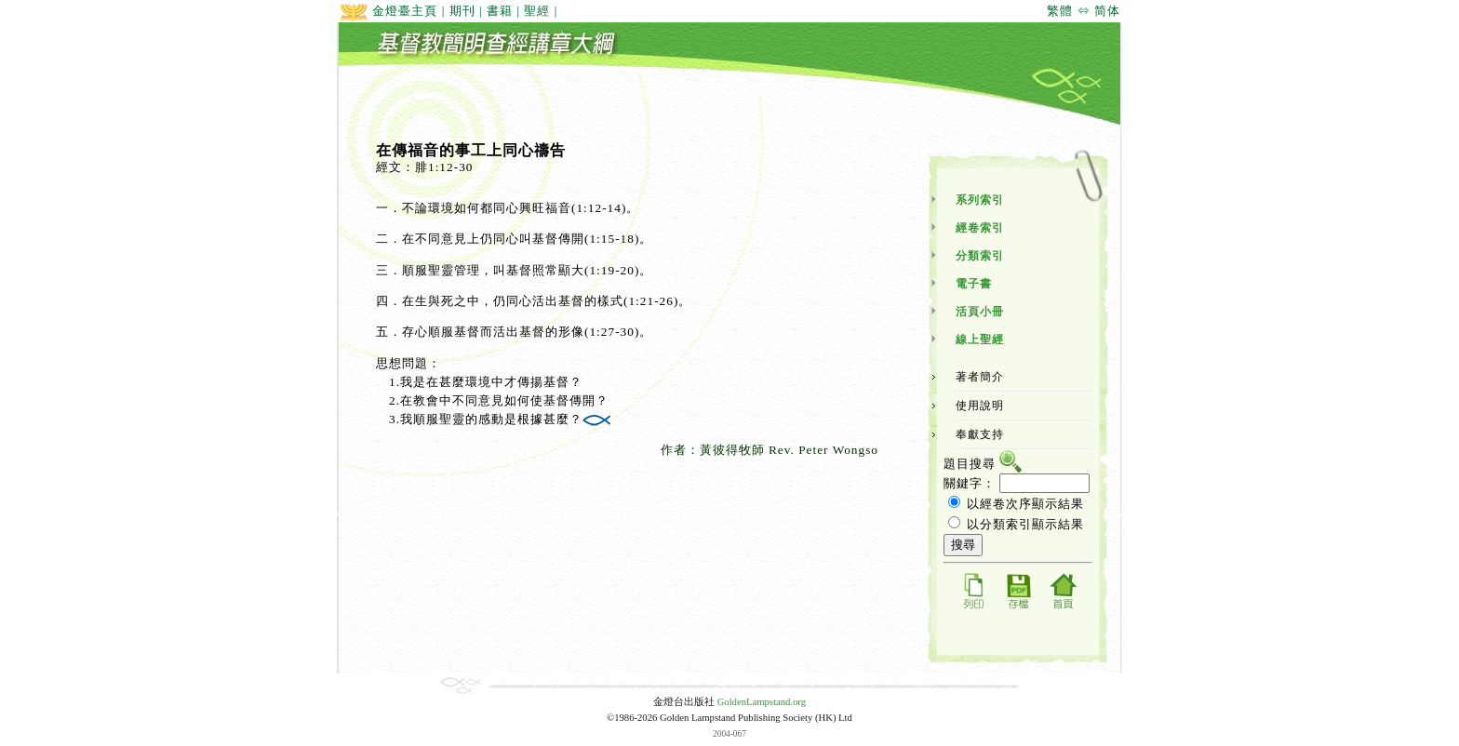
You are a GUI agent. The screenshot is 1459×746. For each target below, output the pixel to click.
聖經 (537, 11)
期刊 (462, 11)
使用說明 (980, 405)
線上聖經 (980, 339)
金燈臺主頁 (388, 11)
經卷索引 (980, 227)
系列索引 (980, 199)
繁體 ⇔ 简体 (1083, 11)
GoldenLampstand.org (761, 702)
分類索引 (980, 255)
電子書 (974, 283)
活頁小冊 (980, 311)
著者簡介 (980, 376)
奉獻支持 (980, 434)
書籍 (500, 11)
